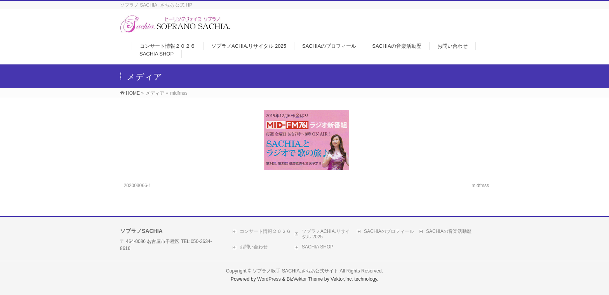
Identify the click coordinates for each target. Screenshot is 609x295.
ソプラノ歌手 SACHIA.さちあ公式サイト (295, 271)
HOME (133, 93)
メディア (155, 93)
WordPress (269, 279)
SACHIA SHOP (317, 247)
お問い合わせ (254, 247)
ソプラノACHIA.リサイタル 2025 (326, 234)
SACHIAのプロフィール (389, 231)
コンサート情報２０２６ (265, 231)
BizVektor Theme (305, 279)
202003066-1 (137, 185)
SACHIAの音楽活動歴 (449, 231)
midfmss (480, 185)
